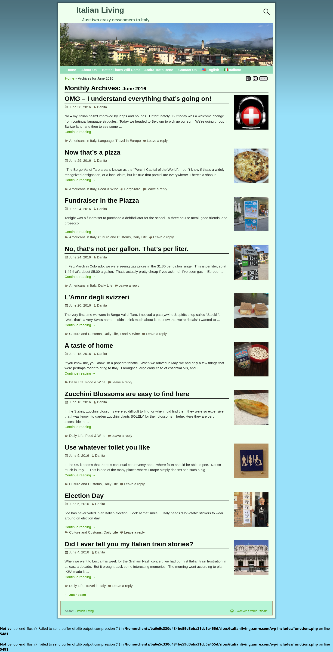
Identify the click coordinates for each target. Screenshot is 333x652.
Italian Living (100, 10)
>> (263, 78)
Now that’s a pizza (92, 152)
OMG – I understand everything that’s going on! (138, 98)
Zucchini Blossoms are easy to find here (127, 393)
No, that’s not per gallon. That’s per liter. (126, 248)
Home (71, 70)
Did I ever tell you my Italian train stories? (129, 544)
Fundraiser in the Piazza (102, 200)
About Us (89, 70)
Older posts (75, 594)
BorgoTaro (132, 189)
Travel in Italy (95, 586)
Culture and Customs (114, 237)
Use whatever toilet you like (107, 447)
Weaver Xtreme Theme (252, 611)
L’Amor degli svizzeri (97, 297)
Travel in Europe (128, 141)
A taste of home (89, 345)
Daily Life (140, 237)
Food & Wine (108, 189)
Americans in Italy (82, 141)
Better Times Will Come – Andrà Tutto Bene (137, 70)
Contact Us (187, 70)
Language (106, 141)
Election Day (84, 495)
